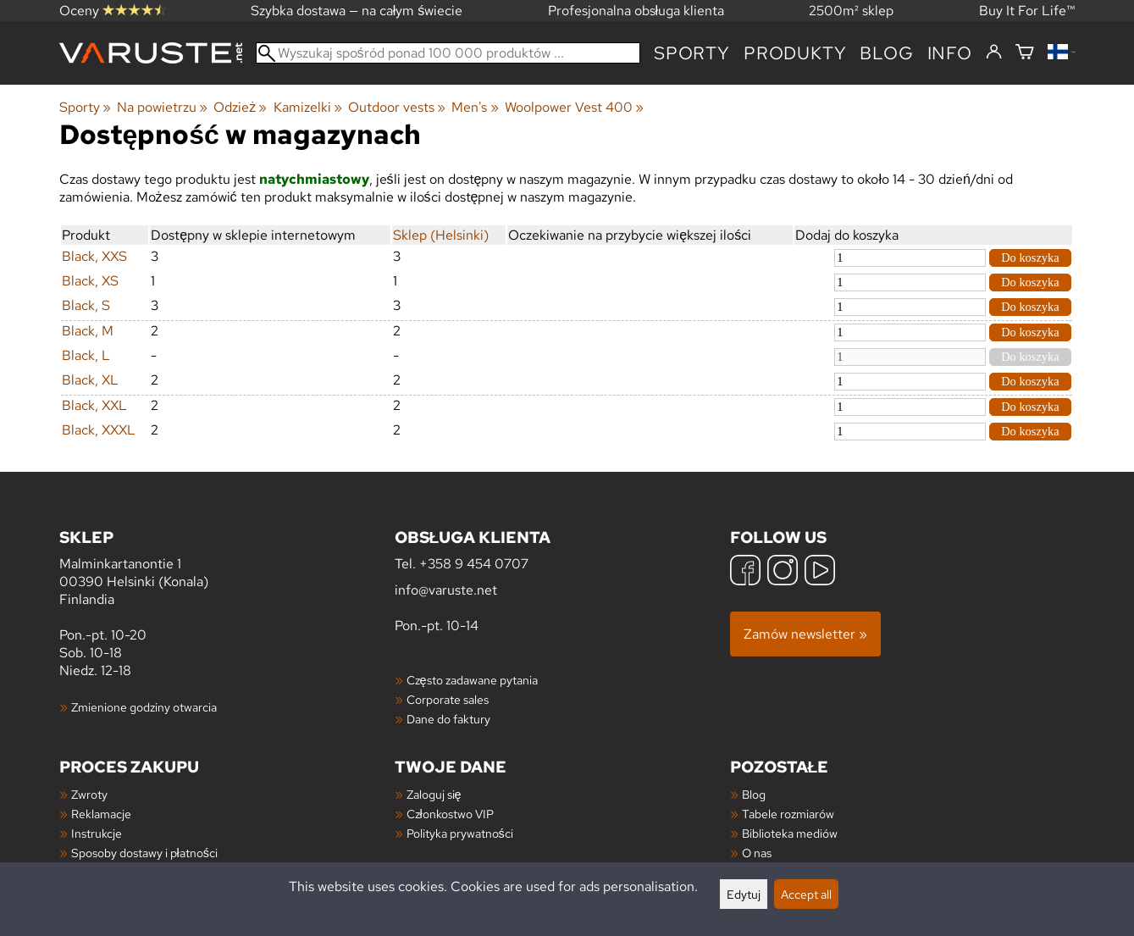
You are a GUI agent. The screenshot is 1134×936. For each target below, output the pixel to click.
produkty (795, 53)
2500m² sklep (851, 10)
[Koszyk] (1024, 53)
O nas (757, 853)
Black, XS (90, 281)
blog (886, 53)
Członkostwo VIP (450, 814)
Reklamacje (101, 814)
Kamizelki (308, 107)
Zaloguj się (434, 794)
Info (949, 53)
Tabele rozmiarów (788, 814)
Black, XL (90, 380)
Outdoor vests (396, 107)
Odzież (240, 107)
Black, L (86, 355)
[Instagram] (782, 572)
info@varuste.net (446, 590)
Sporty (692, 53)
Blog (754, 794)
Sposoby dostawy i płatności (144, 853)
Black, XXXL (99, 430)
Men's (474, 107)
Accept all (806, 894)
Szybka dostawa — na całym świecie (357, 10)
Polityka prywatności (460, 833)
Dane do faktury (448, 719)
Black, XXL (94, 405)
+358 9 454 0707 (473, 564)
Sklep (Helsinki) (441, 235)
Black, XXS (94, 256)
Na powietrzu (162, 107)
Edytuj (744, 894)
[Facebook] (745, 572)
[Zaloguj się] (994, 52)
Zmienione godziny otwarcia (144, 707)
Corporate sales (448, 699)
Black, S (86, 305)
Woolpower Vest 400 (574, 107)
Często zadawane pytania (472, 680)
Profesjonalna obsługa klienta (636, 10)
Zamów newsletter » (805, 634)
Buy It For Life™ (1027, 10)
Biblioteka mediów (790, 833)
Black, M (87, 331)
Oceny (112, 10)
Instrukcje (96, 833)
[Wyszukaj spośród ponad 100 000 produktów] (448, 53)
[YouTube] (820, 572)
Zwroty (89, 794)
